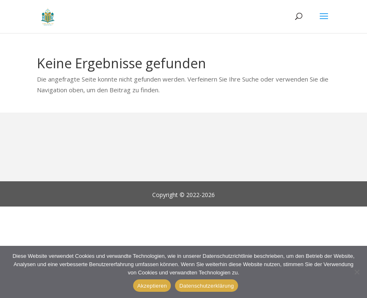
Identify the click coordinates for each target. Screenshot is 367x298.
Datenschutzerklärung (206, 286)
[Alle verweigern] (356, 272)
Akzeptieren (152, 286)
